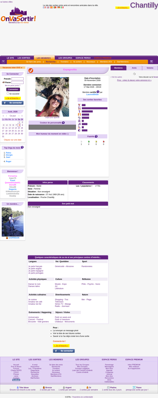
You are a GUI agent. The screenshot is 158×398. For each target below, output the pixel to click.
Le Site (10, 58)
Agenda (109, 370)
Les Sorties (24, 58)
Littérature (59, 288)
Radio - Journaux (62, 306)
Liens (16, 376)
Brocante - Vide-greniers (38, 322)
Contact (16, 378)
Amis (134, 68)
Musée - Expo (61, 284)
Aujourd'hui (35, 367)
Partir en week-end (63, 317)
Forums (16, 368)
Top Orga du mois (12, 148)
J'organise (109, 372)
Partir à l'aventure (62, 319)
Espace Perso (83, 58)
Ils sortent (77, 62)
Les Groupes (65, 58)
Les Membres (44, 58)
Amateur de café (35, 302)
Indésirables (109, 382)
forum (156, 77)
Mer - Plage (86, 299)
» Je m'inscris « (122, 8)
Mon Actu (109, 368)
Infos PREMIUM (134, 365)
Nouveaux (91, 62)
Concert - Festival (35, 319)
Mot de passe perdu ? (12, 85)
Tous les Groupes (82, 365)
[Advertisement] (100, 31)
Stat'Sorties (34, 378)
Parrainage (109, 365)
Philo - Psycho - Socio (91, 284)
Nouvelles (35, 374)
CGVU (16, 372)
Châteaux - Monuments (65, 322)
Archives (35, 376)
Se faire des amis (33, 62)
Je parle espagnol (35, 271)
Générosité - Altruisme (64, 266)
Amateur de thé (34, 304)
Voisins (150, 68)
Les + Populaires (34, 368)
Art (56, 286)
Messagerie (109, 367)
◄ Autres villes (6, 2)
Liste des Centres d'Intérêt (82, 370)
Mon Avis (109, 376)
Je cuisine (32, 299)
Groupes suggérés (82, 368)
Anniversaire (33, 317)
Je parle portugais (35, 273)
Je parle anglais (35, 268)
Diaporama (35, 370)
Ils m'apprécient (134, 368)
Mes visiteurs (134, 367)
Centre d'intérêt (82, 372)
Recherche (50, 62)
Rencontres (109, 378)
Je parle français (35, 266)
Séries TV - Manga (63, 304)
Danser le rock (34, 284)
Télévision (59, 302)
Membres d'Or (106, 62)
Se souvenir (14, 94)
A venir (35, 365)
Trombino (64, 62)
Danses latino (34, 286)
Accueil (16, 365)
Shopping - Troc (61, 299)
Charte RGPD (16, 370)
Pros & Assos (16, 367)
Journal (109, 374)
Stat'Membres (123, 62)
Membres (118, 68)
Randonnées (87, 266)
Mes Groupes (82, 367)
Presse (16, 374)
